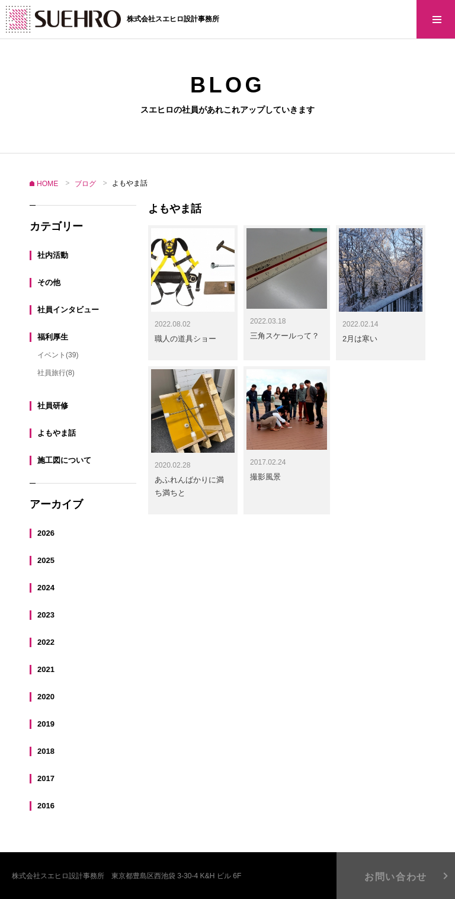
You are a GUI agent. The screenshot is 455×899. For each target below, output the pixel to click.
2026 (46, 532)
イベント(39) (57, 354)
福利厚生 (52, 336)
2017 (46, 777)
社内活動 (52, 254)
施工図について (64, 459)
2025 (46, 559)
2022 (46, 641)
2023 (46, 614)
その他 (48, 281)
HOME (47, 184)
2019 (46, 723)
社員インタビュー (68, 309)
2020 (46, 696)
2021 (46, 668)
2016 (46, 805)
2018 (46, 750)
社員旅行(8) (56, 372)
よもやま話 (56, 432)
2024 (46, 587)
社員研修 (52, 405)
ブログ (85, 184)
